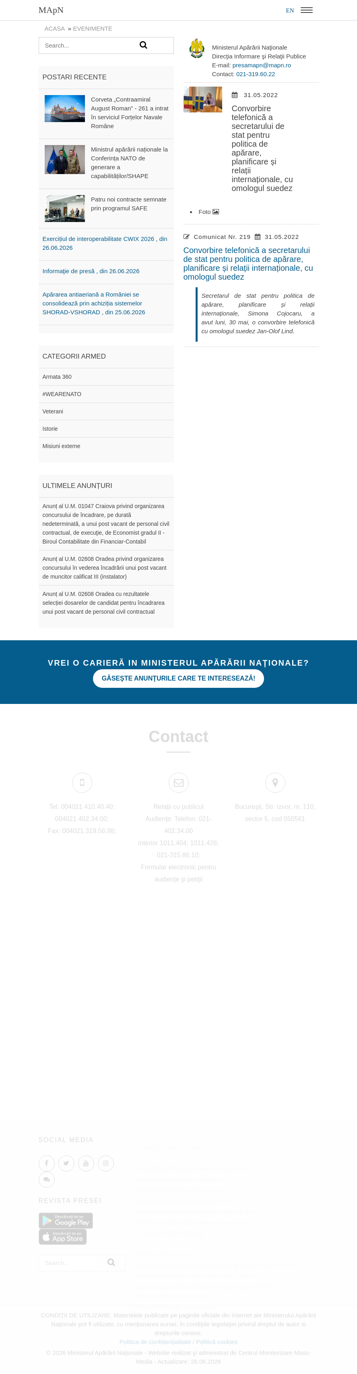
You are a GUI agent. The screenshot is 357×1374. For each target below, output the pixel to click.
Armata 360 (57, 377)
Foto (209, 211)
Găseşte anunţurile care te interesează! (179, 678)
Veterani (53, 411)
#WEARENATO (62, 394)
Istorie (50, 428)
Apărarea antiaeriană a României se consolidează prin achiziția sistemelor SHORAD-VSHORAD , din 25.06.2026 (94, 303)
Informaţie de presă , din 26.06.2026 (91, 271)
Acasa (55, 28)
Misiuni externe (61, 446)
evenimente (92, 28)
